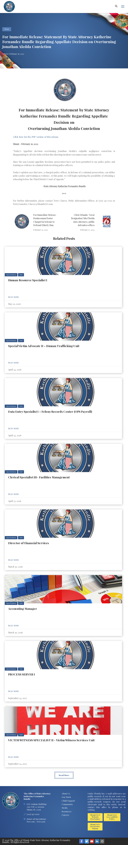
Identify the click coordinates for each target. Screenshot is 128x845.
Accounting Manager (22, 609)
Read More (13, 297)
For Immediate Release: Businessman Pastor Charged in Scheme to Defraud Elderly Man (44, 220)
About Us (66, 793)
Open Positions (11, 275)
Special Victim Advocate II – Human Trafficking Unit (43, 346)
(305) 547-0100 (33, 814)
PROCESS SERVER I (21, 674)
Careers (65, 815)
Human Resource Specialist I (27, 280)
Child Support (68, 800)
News (6, 29)
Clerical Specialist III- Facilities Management (39, 477)
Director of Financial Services (28, 543)
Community (67, 804)
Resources (66, 811)
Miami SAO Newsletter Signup (95, 826)
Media (64, 807)
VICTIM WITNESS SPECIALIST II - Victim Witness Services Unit (51, 740)
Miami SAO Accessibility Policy (112, 817)
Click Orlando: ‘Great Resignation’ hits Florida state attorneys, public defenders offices (83, 220)
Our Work (66, 797)
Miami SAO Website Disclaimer (95, 817)
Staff (21, 275)
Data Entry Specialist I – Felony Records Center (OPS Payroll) (50, 411)
